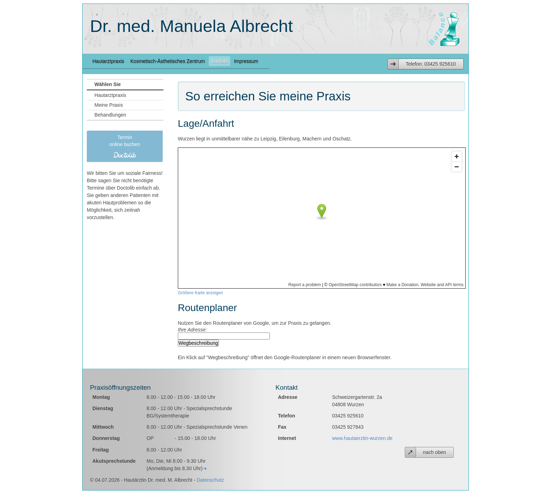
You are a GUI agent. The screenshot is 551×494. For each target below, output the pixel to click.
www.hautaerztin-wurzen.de (362, 438)
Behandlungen (110, 115)
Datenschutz (210, 480)
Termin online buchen (125, 146)
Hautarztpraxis (108, 61)
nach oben (434, 452)
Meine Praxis (109, 105)
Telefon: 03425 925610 (431, 64)
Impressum (246, 61)
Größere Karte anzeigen (200, 292)
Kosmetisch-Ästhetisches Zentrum (167, 61)
